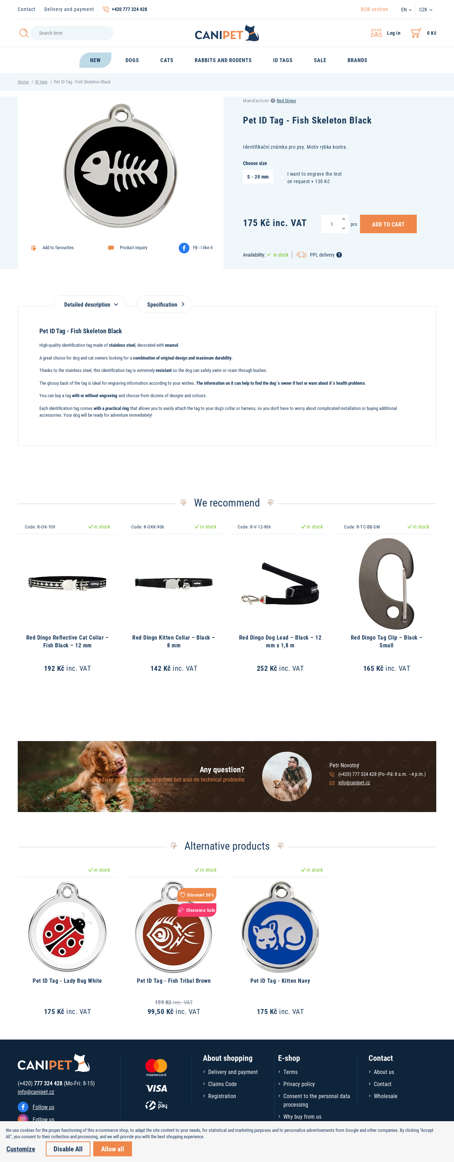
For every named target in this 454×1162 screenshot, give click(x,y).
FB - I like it (203, 247)
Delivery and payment (69, 9)
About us (384, 1071)
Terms (290, 1071)
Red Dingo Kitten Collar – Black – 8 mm (173, 641)
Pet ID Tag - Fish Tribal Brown (174, 980)
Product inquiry (133, 247)
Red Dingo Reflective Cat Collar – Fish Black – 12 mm (67, 641)
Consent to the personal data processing (316, 1100)
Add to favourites (58, 247)
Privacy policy (299, 1083)
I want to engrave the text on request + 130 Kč (311, 177)
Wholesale (386, 1096)
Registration (222, 1096)
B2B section (374, 9)
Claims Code (222, 1083)
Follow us (43, 1107)
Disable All (68, 1148)
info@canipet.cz (354, 782)
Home (23, 81)
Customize (20, 1148)
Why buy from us (302, 1116)
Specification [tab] (164, 304)
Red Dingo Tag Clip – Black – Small (387, 641)
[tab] (89, 300)
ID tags (41, 81)
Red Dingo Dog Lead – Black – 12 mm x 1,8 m (280, 641)
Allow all (112, 1148)
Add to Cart (388, 224)
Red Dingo (287, 100)
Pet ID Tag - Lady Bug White (67, 980)
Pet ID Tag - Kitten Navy (280, 980)
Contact (26, 9)
